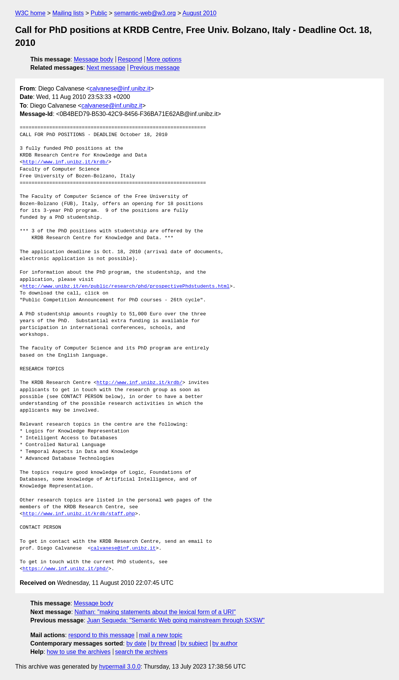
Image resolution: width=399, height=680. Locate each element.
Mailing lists (68, 13)
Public (99, 13)
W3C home (30, 13)
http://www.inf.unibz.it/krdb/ (65, 162)
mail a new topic (161, 635)
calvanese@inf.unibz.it (120, 88)
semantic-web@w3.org (145, 13)
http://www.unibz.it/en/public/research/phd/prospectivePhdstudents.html (126, 286)
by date (136, 643)
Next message (106, 67)
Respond (130, 59)
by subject (194, 643)
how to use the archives (79, 652)
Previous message (155, 67)
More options (164, 59)
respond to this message (101, 635)
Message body (93, 59)
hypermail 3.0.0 (119, 666)
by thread (163, 643)
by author (225, 643)
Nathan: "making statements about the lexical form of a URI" (155, 612)
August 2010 (199, 13)
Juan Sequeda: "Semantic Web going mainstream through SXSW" (175, 620)
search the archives (141, 652)
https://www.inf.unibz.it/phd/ (65, 569)
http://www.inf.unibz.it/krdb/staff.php (79, 514)
